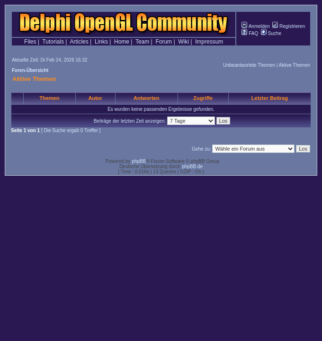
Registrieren (288, 26)
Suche (271, 33)
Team (142, 41)
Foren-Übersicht (30, 70)
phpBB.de (192, 166)
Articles (79, 41)
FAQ (250, 33)
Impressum (209, 41)
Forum (163, 41)
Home (121, 41)
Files (30, 41)
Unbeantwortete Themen (249, 65)
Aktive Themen (294, 65)
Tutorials (53, 41)
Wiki (183, 41)
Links (101, 41)
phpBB (139, 161)
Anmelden (255, 26)
